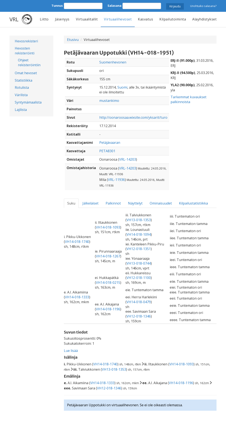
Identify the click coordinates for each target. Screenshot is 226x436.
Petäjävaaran (109, 142)
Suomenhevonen (112, 62)
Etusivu (73, 39)
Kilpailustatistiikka (193, 203)
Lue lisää (71, 350)
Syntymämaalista (28, 102)
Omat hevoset (26, 73)
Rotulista (22, 87)
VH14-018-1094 (138, 234)
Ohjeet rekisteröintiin (29, 62)
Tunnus (57, 6)
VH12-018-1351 (138, 248)
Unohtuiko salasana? (203, 6)
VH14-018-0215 (108, 282)
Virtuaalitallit (87, 19)
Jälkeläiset (90, 203)
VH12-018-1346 (138, 316)
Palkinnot (113, 203)
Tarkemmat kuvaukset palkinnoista (188, 99)
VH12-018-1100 (138, 277)
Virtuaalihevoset (118, 19)
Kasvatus (145, 19)
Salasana (114, 6)
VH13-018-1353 (138, 220)
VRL (14, 19)
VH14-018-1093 (108, 227)
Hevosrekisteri (26, 41)
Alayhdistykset (204, 19)
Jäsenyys (62, 19)
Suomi (122, 87)
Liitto (44, 19)
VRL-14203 (127, 159)
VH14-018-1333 (77, 297)
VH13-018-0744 (138, 263)
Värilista (21, 95)
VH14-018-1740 (77, 241)
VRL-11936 (116, 179)
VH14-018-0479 (138, 302)
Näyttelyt (135, 203)
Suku (71, 203)
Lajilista (21, 109)
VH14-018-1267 (108, 256)
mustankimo (109, 100)
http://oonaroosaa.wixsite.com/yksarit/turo (133, 117)
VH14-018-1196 (108, 309)
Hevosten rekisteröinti (24, 50)
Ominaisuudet (161, 203)
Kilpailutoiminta (172, 19)
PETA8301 (107, 151)
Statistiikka (23, 80)
